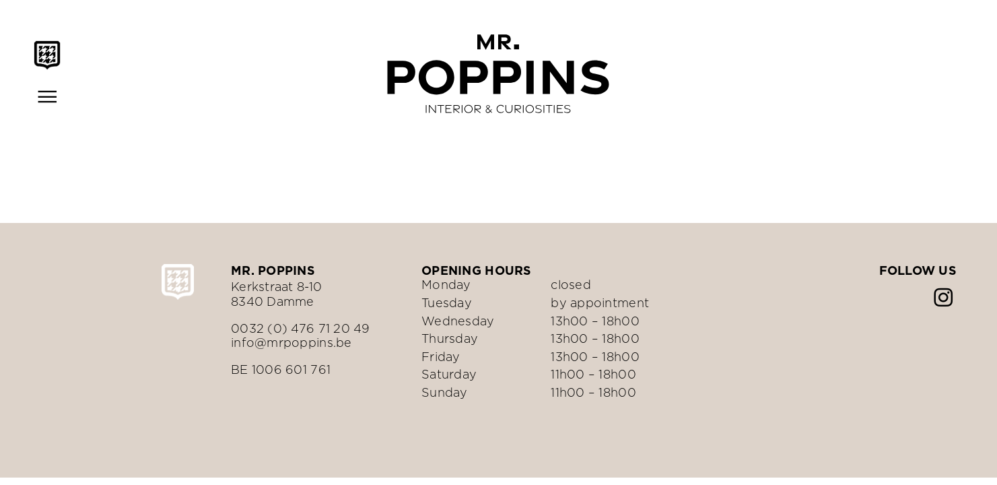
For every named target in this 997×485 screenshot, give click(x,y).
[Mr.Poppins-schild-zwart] (47, 46)
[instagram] (943, 297)
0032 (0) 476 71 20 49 (300, 328)
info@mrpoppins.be (291, 342)
